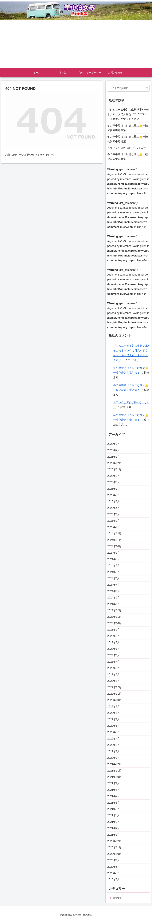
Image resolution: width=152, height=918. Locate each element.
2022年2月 (113, 751)
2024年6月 (113, 572)
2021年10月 (114, 777)
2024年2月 (113, 597)
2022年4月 (113, 738)
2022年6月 (113, 725)
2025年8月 (113, 482)
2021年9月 (113, 783)
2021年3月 (113, 821)
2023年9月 (113, 629)
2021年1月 (113, 834)
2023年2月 (113, 674)
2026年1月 (113, 456)
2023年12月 (114, 610)
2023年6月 (113, 648)
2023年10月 (114, 623)
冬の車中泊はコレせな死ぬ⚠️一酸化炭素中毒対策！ (127, 128)
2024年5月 (113, 578)
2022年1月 (113, 757)
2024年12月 (114, 533)
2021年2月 (113, 828)
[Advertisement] (76, 46)
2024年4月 (113, 584)
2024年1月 (113, 604)
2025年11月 (114, 469)
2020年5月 (113, 879)
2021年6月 (113, 802)
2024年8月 (113, 559)
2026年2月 (113, 450)
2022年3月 (113, 744)
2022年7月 (113, 719)
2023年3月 (113, 668)
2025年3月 (113, 514)
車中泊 (117, 897)
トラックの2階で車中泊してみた (126, 147)
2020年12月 (114, 841)
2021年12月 (114, 764)
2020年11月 (114, 847)
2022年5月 (113, 732)
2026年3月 (113, 443)
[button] (147, 88)
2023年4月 (113, 661)
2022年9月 (113, 706)
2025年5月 (113, 501)
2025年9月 (113, 475)
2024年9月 (113, 552)
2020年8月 (113, 866)
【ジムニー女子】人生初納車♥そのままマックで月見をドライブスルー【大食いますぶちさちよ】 (128, 114)
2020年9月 (113, 860)
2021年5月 (113, 809)
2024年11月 (114, 540)
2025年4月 (113, 507)
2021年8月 (113, 789)
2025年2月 (113, 520)
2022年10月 (114, 700)
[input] (128, 88)
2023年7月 (113, 642)
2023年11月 (114, 616)
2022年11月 (114, 693)
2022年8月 (113, 712)
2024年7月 (113, 565)
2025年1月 (113, 527)
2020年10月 (114, 853)
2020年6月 (113, 873)
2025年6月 (113, 495)
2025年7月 (113, 488)
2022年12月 (114, 687)
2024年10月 (114, 546)
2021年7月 (113, 796)
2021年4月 (113, 815)
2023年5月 (113, 655)
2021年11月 (114, 770)
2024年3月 (113, 591)
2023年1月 (113, 680)
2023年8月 (113, 635)
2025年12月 (114, 463)
